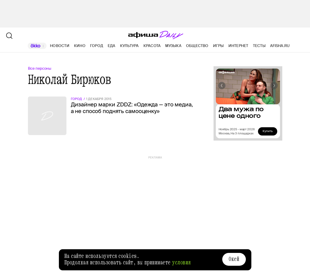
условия (181, 262)
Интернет (238, 45)
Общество (197, 45)
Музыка (173, 45)
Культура (129, 45)
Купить (268, 131)
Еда (111, 45)
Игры (218, 45)
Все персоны (39, 68)
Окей (234, 259)
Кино (79, 45)
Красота (152, 45)
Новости (59, 45)
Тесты (259, 45)
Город (96, 45)
